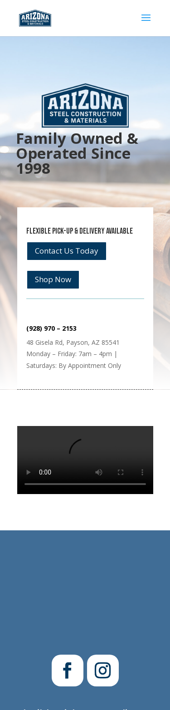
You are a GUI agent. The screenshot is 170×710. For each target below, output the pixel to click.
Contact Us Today (66, 250)
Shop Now (53, 279)
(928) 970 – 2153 (51, 328)
